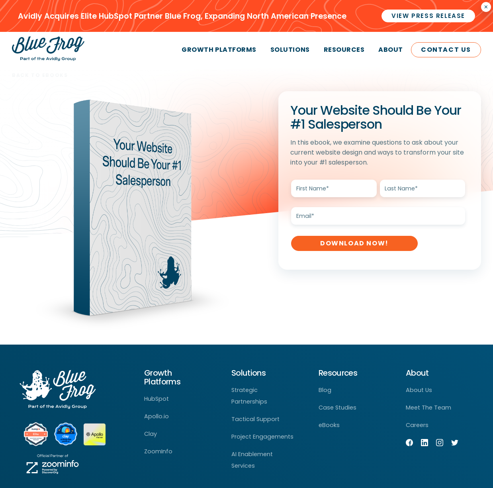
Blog (325, 390)
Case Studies (337, 408)
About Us (419, 390)
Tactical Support (255, 419)
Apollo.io (156, 416)
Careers (417, 425)
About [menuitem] (390, 49)
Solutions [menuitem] (290, 49)
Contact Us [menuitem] (446, 49)
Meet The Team (428, 408)
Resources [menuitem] (344, 49)
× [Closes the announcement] (486, 7)
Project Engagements (262, 437)
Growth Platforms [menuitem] (219, 49)
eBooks (329, 425)
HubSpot (156, 399)
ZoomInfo (158, 451)
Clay (150, 434)
